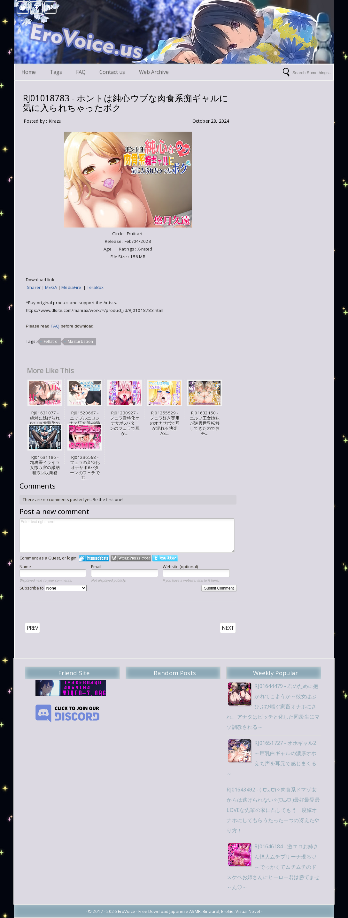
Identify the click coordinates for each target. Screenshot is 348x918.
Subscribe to (53, 588)
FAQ (81, 71)
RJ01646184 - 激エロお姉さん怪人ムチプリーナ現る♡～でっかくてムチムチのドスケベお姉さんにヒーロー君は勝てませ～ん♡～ (273, 867)
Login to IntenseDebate (94, 558)
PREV (32, 627)
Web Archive (154, 71)
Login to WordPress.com (131, 558)
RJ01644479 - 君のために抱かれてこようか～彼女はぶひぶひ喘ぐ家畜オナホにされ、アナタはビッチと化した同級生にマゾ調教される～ (273, 706)
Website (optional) (180, 566)
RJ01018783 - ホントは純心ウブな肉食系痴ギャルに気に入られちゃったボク (125, 102)
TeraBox (95, 287)
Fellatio (51, 341)
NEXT (228, 627)
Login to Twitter (165, 558)
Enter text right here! (127, 535)
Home (29, 71)
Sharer (34, 287)
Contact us (113, 71)
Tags (56, 71)
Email (96, 566)
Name (25, 566)
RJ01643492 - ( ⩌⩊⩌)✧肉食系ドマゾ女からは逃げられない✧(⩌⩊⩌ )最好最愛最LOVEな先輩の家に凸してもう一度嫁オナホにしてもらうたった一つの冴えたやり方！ (273, 810)
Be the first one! (108, 499)
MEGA (51, 287)
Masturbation (80, 341)
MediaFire (72, 287)
